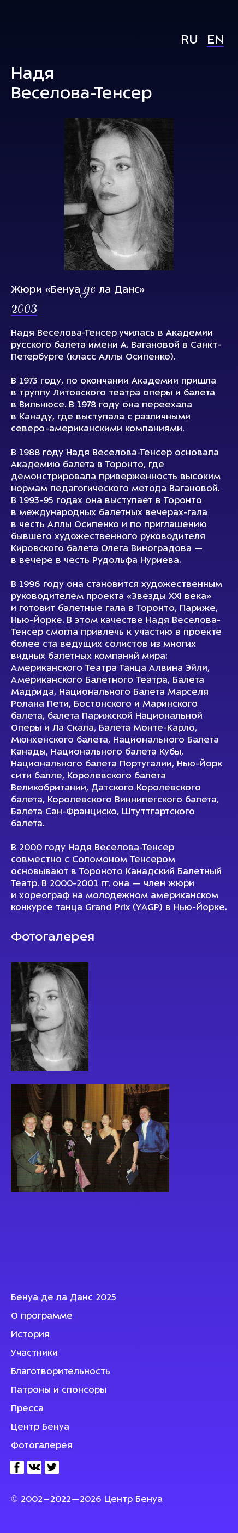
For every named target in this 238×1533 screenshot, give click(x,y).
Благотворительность (60, 1372)
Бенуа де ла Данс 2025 (63, 1298)
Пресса (27, 1409)
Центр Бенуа (40, 1427)
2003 (24, 310)
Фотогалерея (42, 1446)
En (215, 40)
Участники (34, 1353)
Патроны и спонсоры (58, 1390)
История (30, 1335)
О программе (42, 1316)
